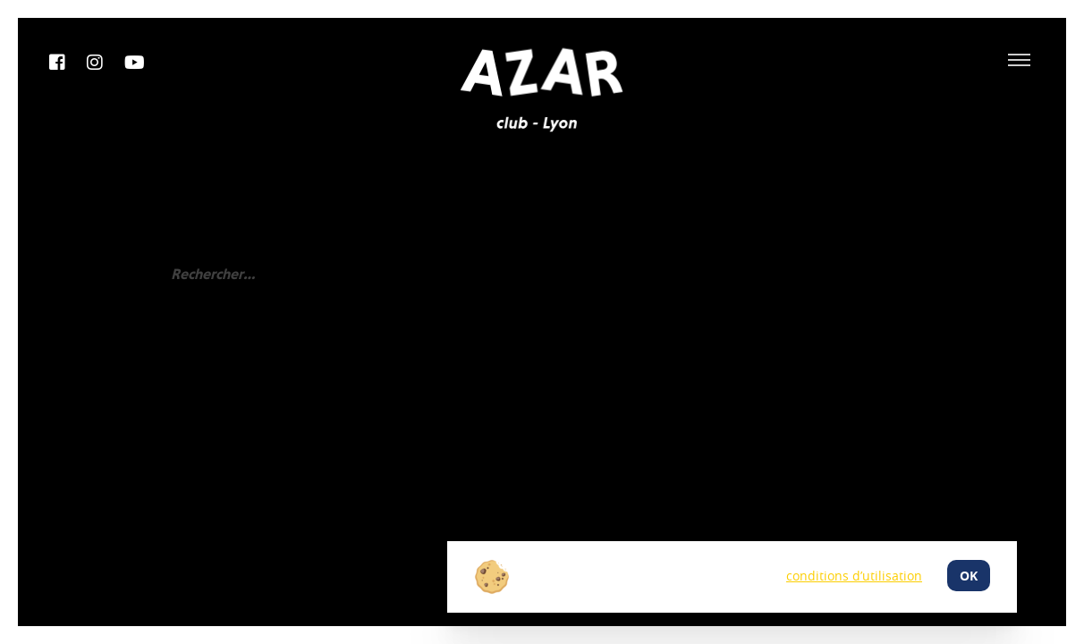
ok (969, 575)
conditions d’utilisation (854, 575)
